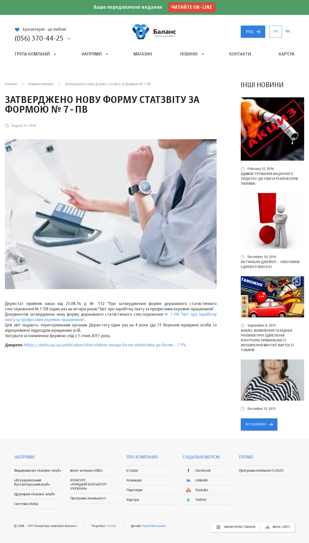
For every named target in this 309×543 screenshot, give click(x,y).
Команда (134, 480)
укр (275, 31)
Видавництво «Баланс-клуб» (37, 470)
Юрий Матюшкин (154, 526)
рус (288, 31)
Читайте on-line (191, 7)
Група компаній (32, 54)
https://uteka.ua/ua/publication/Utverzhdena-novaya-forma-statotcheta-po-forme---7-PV (104, 345)
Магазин (142, 54)
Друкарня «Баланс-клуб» (34, 494)
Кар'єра (286, 54)
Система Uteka (26, 504)
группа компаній (154, 31)
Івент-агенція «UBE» (86, 470)
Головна (11, 84)
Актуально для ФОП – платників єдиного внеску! (270, 264)
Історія (132, 470)
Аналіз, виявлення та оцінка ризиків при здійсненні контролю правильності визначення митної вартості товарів (267, 340)
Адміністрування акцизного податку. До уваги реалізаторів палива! (269, 178)
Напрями (91, 54)
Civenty (111, 526)
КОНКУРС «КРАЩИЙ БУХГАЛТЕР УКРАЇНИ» (88, 484)
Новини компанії (41, 84)
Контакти (240, 54)
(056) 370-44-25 (39, 38)
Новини (188, 54)
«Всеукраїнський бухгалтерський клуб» (32, 482)
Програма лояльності (88, 498)
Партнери (134, 490)
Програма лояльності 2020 (261, 470)
